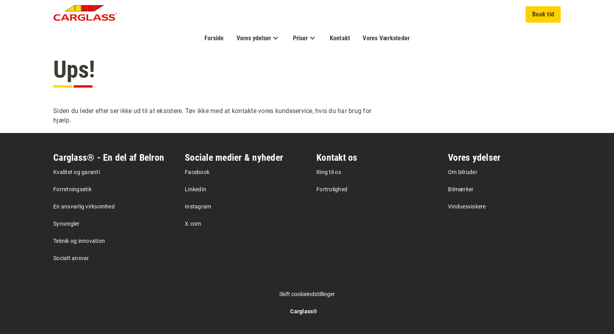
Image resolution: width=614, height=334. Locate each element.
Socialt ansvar (71, 258)
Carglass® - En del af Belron (108, 157)
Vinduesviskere (467, 206)
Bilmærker (460, 189)
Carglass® (303, 311)
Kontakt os (337, 157)
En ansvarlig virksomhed (84, 206)
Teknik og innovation (79, 241)
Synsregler (66, 224)
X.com (193, 224)
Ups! (74, 69)
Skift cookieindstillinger (307, 294)
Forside (214, 38)
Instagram (198, 206)
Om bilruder (462, 172)
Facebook (197, 172)
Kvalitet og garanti (76, 172)
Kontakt (340, 38)
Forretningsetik (72, 189)
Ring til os (328, 172)
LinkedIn (195, 189)
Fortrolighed (331, 189)
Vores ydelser (474, 157)
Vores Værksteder (386, 38)
